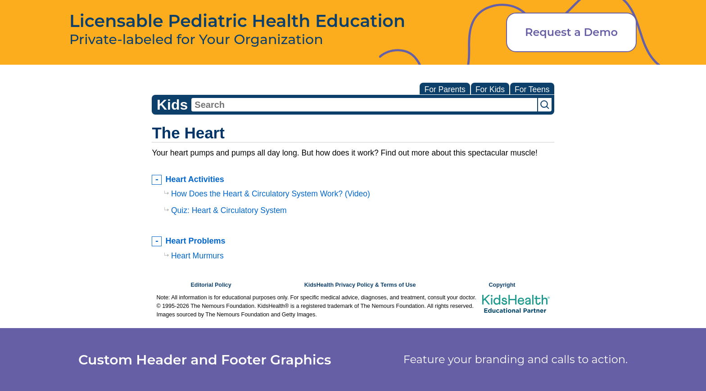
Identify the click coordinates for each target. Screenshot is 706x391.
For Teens (532, 89)
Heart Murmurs (197, 255)
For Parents (444, 89)
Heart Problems (195, 240)
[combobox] (364, 104)
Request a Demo (571, 32)
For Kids (490, 89)
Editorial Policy (210, 285)
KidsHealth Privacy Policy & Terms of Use (360, 285)
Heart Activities (194, 179)
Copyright (502, 285)
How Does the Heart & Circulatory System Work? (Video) (270, 193)
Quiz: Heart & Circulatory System (229, 210)
